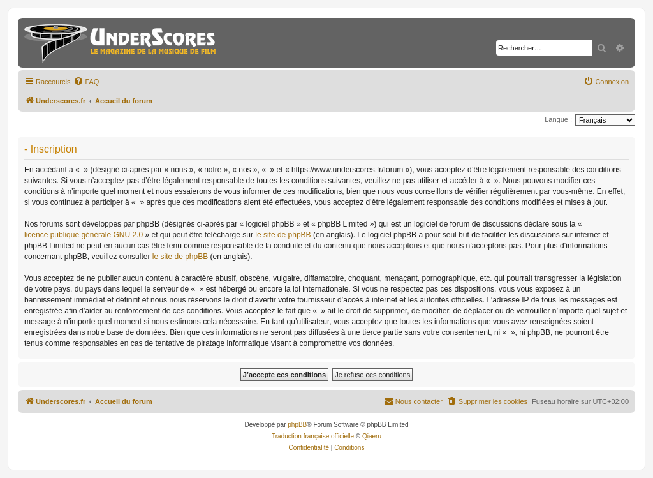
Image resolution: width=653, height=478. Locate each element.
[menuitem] (86, 81)
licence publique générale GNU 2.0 (83, 234)
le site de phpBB (283, 234)
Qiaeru (371, 436)
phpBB (297, 424)
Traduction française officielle (313, 436)
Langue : (558, 119)
